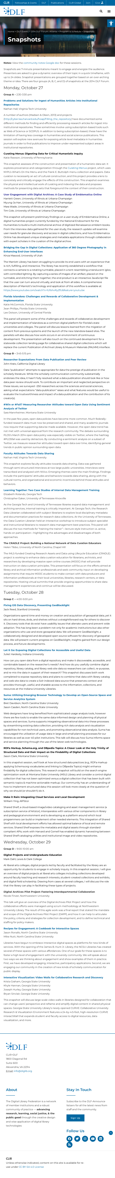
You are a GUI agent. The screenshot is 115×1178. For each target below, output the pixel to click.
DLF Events (23, 31)
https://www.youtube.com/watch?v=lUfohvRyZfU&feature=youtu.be (44, 290)
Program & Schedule (70, 31)
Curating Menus (77, 168)
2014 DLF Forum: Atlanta (44, 31)
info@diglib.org (23, 1071)
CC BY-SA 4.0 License (31, 1166)
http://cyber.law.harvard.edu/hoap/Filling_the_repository (37, 119)
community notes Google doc (41, 62)
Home (11, 31)
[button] (111, 23)
